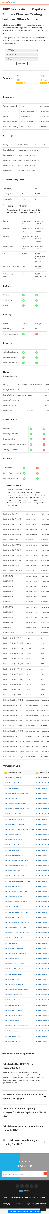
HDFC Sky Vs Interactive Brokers (16, 933)
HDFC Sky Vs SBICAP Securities (16, 891)
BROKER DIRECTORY (16, 1197)
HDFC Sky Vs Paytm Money (14, 819)
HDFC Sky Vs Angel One (13, 1000)
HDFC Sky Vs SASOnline (13, 896)
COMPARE (21, 63)
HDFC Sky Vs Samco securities (15, 902)
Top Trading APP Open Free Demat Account (24, 1211)
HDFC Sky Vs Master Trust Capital (16, 922)
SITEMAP (42, 1197)
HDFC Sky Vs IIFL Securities (14, 938)
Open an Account (31, 83)
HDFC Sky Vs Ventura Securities (16, 860)
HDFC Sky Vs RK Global (12, 907)
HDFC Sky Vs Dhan (11, 798)
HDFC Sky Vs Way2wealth (13, 855)
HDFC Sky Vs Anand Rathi (13, 984)
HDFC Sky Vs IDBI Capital (13, 948)
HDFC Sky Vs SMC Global (13, 886)
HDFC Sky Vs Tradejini (12, 871)
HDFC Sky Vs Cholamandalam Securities (19, 829)
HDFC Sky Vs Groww (11, 1020)
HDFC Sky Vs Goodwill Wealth (15, 803)
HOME (6, 1197)
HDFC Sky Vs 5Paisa (11, 850)
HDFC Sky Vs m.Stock (12, 1041)
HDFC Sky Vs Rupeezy (12, 979)
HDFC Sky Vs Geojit (11, 958)
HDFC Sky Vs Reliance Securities (16, 912)
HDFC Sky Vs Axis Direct (13, 840)
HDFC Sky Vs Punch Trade (13, 778)
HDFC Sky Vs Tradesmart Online (16, 1026)
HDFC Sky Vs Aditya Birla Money (16, 989)
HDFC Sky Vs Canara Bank (13, 834)
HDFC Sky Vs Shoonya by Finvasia (16, 809)
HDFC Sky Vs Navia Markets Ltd (15, 865)
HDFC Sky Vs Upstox (12, 1031)
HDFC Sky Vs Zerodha (12, 1036)
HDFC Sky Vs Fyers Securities (15, 964)
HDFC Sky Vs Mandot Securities (16, 793)
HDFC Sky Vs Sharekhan (13, 1015)
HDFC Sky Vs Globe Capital (14, 824)
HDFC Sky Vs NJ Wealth (12, 814)
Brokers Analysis (24, 1204)
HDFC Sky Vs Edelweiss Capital (15, 969)
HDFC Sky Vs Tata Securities (15, 876)
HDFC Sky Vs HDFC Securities (15, 953)
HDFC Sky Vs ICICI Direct (13, 1010)
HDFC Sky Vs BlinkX (11, 783)
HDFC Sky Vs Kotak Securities (15, 927)
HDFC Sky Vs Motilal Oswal (14, 1005)
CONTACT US (33, 1197)
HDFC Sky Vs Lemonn (12, 788)
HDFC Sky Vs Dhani (11, 943)
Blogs (26, 1197)
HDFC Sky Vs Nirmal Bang (13, 917)
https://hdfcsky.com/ (29, 111)
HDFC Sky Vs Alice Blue (12, 845)
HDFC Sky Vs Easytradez (13, 974)
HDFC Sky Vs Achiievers (13, 995)
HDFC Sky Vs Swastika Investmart (17, 881)
